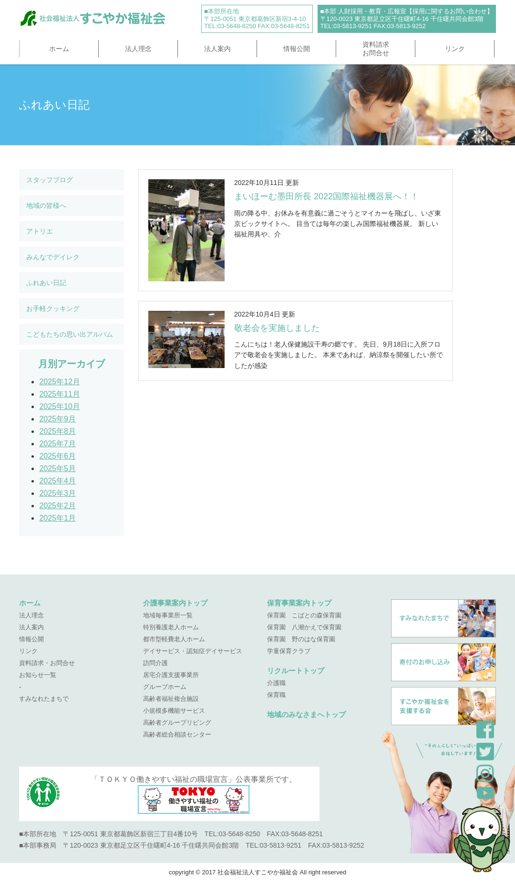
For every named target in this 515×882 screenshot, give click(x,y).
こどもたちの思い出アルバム (69, 334)
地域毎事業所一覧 (168, 615)
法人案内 (217, 48)
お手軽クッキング (53, 308)
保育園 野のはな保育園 (301, 639)
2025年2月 (57, 506)
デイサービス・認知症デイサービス (192, 651)
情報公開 (296, 48)
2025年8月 (57, 431)
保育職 (276, 694)
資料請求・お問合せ (47, 663)
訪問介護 (155, 663)
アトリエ (39, 231)
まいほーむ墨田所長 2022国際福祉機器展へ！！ (326, 196)
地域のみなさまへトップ (306, 714)
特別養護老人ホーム (171, 627)
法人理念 (138, 48)
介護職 (276, 683)
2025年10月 (59, 406)
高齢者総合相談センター (177, 734)
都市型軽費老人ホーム (174, 639)
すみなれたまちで (44, 698)
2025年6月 (57, 456)
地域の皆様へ (46, 205)
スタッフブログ (49, 180)
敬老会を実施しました (277, 328)
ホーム (59, 48)
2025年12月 (59, 382)
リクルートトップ (295, 671)
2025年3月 (57, 493)
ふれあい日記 (46, 283)
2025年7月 (57, 444)
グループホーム (164, 686)
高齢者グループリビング (177, 722)
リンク (455, 48)
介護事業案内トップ (175, 603)
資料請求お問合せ (375, 49)
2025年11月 (59, 394)
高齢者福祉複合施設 (171, 698)
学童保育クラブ (288, 651)
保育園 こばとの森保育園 (304, 615)
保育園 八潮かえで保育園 (304, 627)
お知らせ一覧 (37, 674)
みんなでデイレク (53, 257)
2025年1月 (57, 518)
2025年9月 (57, 419)
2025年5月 (57, 468)
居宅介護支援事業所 (171, 674)
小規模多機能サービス (174, 710)
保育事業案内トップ (299, 603)
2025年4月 (57, 481)
